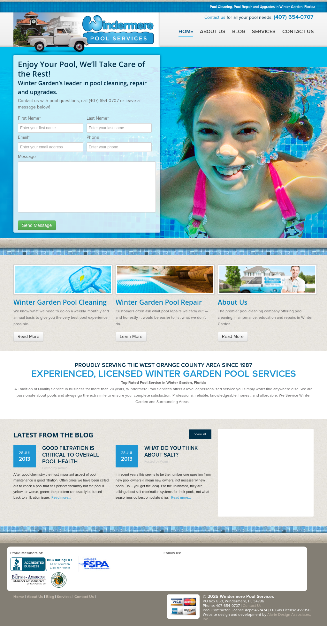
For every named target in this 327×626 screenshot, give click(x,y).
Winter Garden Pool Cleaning (60, 302)
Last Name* (98, 118)
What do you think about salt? (171, 451)
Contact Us (298, 31)
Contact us (214, 17)
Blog (238, 31)
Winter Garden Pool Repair (159, 302)
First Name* (29, 118)
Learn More (131, 336)
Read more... (61, 498)
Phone (93, 137)
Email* (24, 137)
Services (264, 31)
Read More (28, 336)
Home (186, 31)
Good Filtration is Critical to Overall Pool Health (70, 455)
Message (27, 156)
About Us (212, 31)
